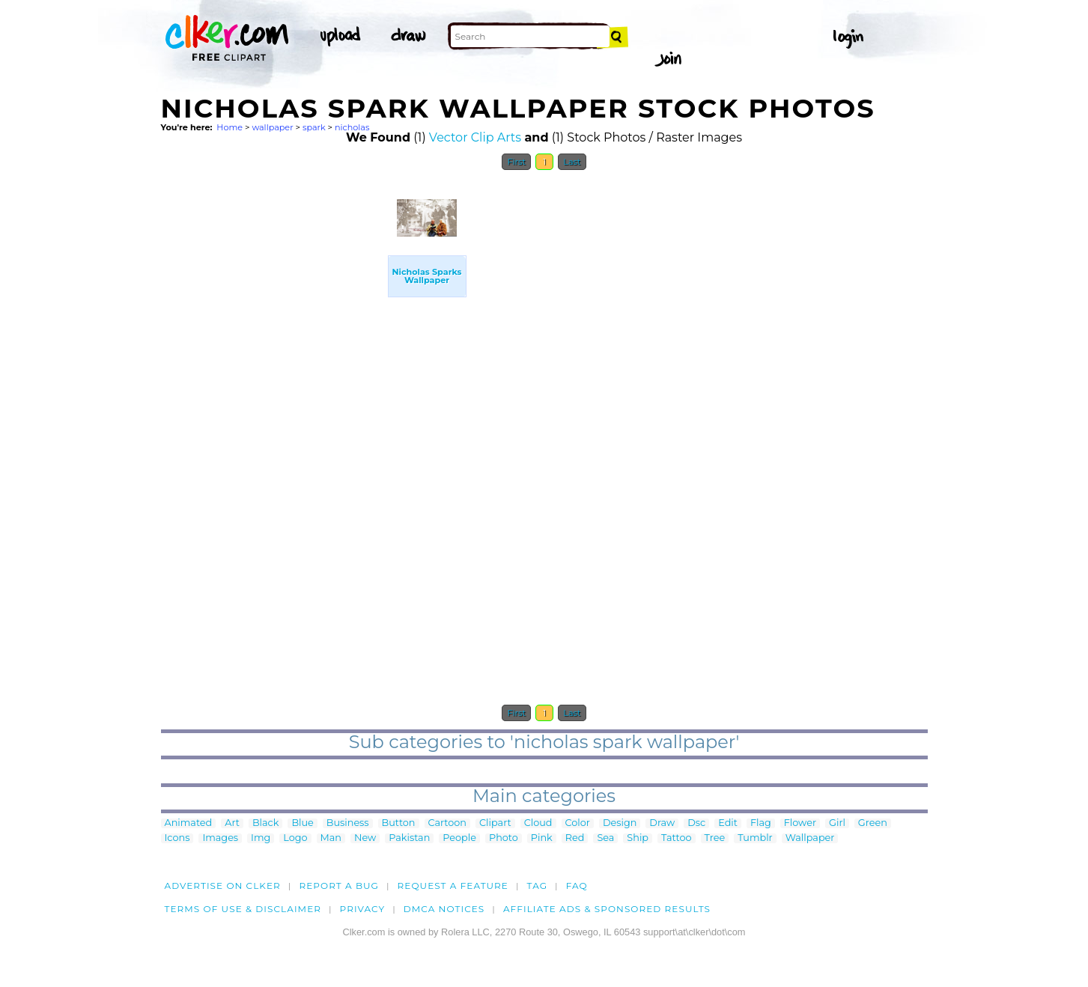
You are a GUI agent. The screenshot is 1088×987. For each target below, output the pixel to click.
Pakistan (409, 838)
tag (537, 885)
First (516, 162)
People (459, 838)
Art (232, 823)
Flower (800, 823)
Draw (662, 823)
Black (265, 823)
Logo (295, 838)
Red (575, 838)
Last (571, 162)
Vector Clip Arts (475, 137)
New (365, 838)
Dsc (696, 823)
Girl (837, 823)
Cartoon (447, 823)
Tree (715, 838)
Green (872, 823)
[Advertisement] (273, 403)
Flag (760, 823)
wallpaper (272, 127)
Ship (637, 838)
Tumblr (755, 838)
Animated (189, 823)
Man (330, 838)
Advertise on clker (223, 885)
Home (229, 127)
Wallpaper (810, 838)
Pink (542, 838)
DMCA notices (444, 908)
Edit (728, 823)
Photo (503, 838)
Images (220, 838)
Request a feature (453, 885)
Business (347, 823)
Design (619, 823)
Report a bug (339, 885)
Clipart (495, 823)
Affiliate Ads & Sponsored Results (607, 908)
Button (399, 823)
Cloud (538, 823)
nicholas (352, 127)
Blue (302, 823)
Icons (177, 838)
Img (260, 838)
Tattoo (676, 838)
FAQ (577, 885)
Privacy (363, 908)
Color (577, 823)
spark (314, 127)
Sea (605, 838)
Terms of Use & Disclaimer (243, 908)
